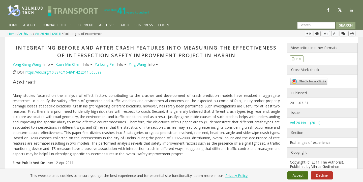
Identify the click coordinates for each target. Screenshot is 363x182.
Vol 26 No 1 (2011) (48, 33)
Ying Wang (138, 63)
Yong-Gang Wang (27, 63)
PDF (298, 57)
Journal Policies (57, 24)
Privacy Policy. (236, 175)
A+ (326, 34)
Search (346, 25)
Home (13, 24)
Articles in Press (136, 24)
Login (163, 24)
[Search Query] (316, 25)
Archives (107, 24)
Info (48, 63)
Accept (297, 175)
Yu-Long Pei (105, 63)
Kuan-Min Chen (68, 63)
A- (335, 34)
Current (86, 24)
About (29, 24)
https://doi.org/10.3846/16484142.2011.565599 (63, 71)
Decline (322, 175)
